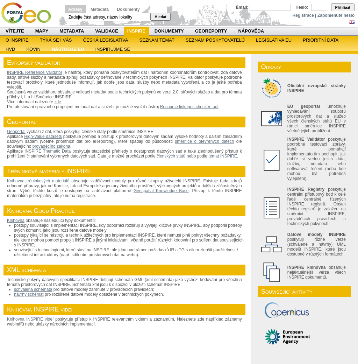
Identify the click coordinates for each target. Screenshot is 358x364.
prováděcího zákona (51, 146)
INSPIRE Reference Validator (34, 72)
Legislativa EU (274, 40)
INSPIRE (136, 31)
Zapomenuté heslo (336, 15)
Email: (242, 7)
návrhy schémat (29, 294)
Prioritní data (320, 40)
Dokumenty (128, 9)
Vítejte (15, 31)
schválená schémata (33, 289)
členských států (171, 156)
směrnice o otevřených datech (204, 141)
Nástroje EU (68, 49)
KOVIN (33, 49)
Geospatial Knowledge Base (161, 190)
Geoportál (16, 131)
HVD (10, 49)
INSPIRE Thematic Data (47, 151)
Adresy (75, 9)
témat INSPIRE (222, 156)
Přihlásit (342, 7)
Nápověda (251, 31)
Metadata (100, 9)
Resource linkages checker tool (189, 106)
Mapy (42, 31)
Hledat (160, 17)
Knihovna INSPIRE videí (30, 319)
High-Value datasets (43, 136)
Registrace (303, 15)
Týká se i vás (56, 40)
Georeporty (211, 31)
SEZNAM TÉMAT (156, 40)
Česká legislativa (105, 40)
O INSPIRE (17, 40)
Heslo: (301, 7)
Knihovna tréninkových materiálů (38, 180)
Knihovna (15, 220)
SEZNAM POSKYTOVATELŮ (215, 40)
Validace (106, 31)
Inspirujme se (112, 49)
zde (57, 101)
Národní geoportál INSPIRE (29, 13)
